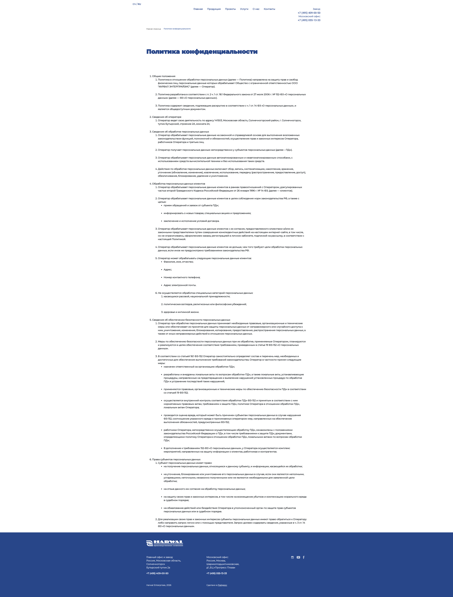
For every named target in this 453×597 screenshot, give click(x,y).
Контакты (269, 9)
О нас (256, 9)
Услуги (244, 9)
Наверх (441, 588)
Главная (198, 9)
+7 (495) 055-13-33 (309, 20)
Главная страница (153, 29)
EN (134, 4)
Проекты (230, 9)
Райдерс (222, 585)
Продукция (214, 9)
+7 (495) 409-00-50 (309, 12)
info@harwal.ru (311, 25)
